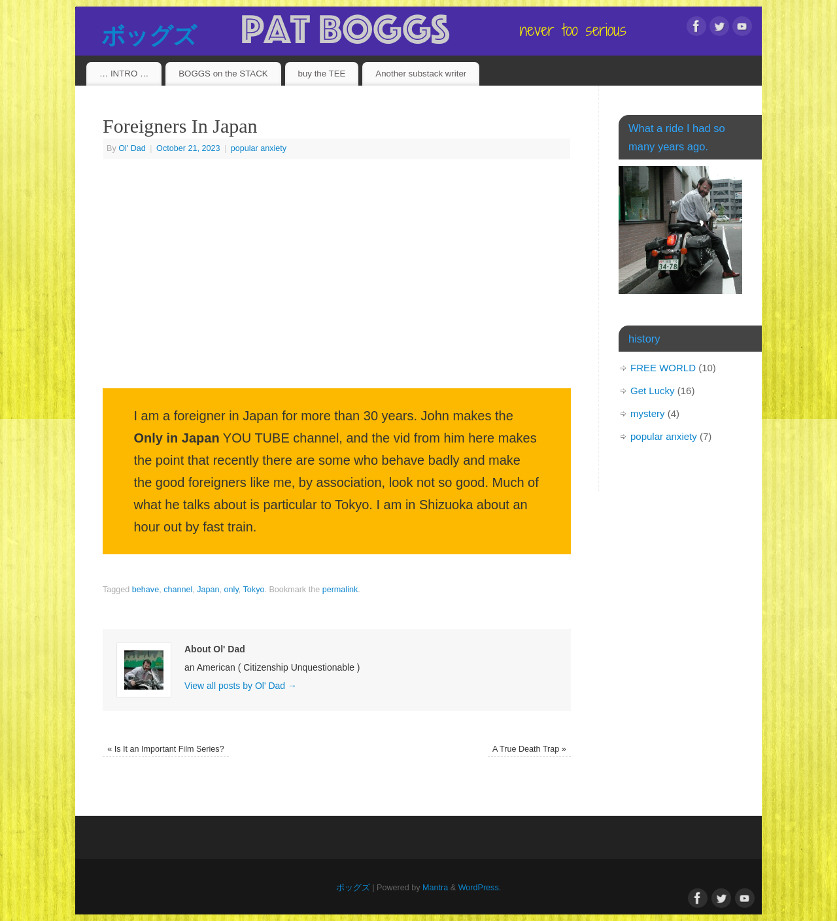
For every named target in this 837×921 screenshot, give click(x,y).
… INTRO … (123, 73)
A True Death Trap (529, 749)
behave (145, 589)
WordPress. (480, 887)
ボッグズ (148, 35)
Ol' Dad (132, 148)
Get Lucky (652, 390)
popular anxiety (258, 148)
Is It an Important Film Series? (165, 749)
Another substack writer (420, 73)
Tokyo (254, 589)
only (231, 589)
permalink (340, 589)
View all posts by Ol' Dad (240, 685)
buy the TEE (322, 73)
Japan (208, 589)
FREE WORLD (663, 367)
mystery (647, 413)
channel (177, 589)
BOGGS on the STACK (223, 73)
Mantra (435, 887)
